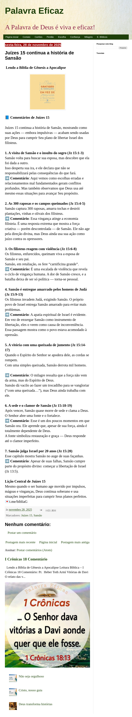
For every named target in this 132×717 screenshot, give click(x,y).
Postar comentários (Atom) (34, 550)
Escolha (62, 37)
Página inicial (11, 37)
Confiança (75, 37)
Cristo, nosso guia (30, 690)
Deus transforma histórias (35, 704)
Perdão (50, 37)
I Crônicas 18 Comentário (26, 559)
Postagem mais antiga (75, 542)
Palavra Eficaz (34, 11)
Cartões (38, 37)
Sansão (38, 515)
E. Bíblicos (102, 37)
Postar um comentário (22, 532)
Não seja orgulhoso (31, 676)
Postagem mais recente (20, 542)
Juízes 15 (26, 515)
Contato (26, 37)
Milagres (88, 37)
